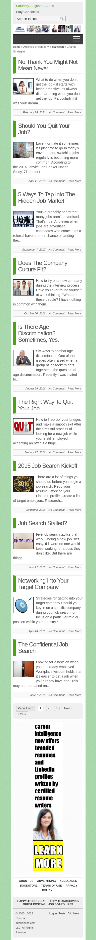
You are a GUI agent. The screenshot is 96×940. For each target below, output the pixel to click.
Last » (22, 714)
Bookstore (29, 885)
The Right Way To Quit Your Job (45, 405)
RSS (70, 904)
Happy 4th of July (31, 900)
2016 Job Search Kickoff (47, 465)
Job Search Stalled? (42, 523)
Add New (73, 913)
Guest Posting (34, 904)
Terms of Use (51, 885)
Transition (58, 46)
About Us (26, 880)
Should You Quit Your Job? (44, 128)
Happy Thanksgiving (63, 900)
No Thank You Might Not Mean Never (48, 65)
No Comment (56, 112)
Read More (74, 112)
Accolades (68, 880)
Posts (61, 913)
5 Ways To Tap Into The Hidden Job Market (46, 197)
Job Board (56, 904)
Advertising (46, 880)
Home (16, 46)
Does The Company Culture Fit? (42, 266)
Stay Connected (27, 12)
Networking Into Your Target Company (43, 583)
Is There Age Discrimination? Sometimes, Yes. (38, 333)
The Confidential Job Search (43, 647)
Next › (68, 708)
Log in (53, 913)
